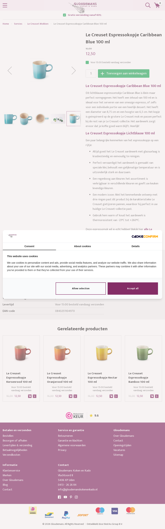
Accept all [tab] (132, 288)
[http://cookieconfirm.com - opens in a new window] (145, 236)
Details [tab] (136, 246)
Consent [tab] (29, 246)
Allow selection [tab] (81, 288)
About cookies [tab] (82, 246)
